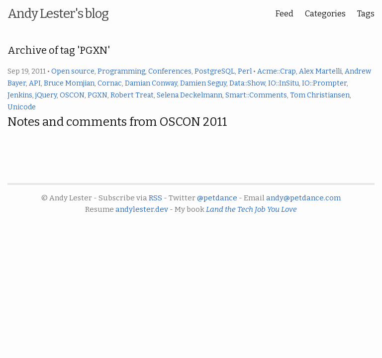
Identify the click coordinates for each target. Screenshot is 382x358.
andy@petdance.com (303, 197)
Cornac (109, 83)
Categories (325, 13)
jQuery (46, 95)
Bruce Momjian (69, 83)
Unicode (21, 107)
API (35, 83)
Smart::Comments (256, 95)
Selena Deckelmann (189, 95)
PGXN (97, 95)
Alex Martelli (320, 71)
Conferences (169, 71)
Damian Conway (151, 83)
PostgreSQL (214, 71)
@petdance (217, 197)
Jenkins (19, 95)
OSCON (72, 95)
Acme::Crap (276, 71)
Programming (121, 71)
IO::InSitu (283, 83)
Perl (245, 71)
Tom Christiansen (320, 95)
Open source (73, 71)
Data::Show (247, 83)
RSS (155, 197)
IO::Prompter (324, 83)
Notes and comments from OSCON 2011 (117, 122)
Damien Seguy (203, 83)
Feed (284, 13)
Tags (366, 13)
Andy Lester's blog (57, 13)
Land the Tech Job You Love (251, 209)
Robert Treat (132, 95)
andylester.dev (141, 209)
